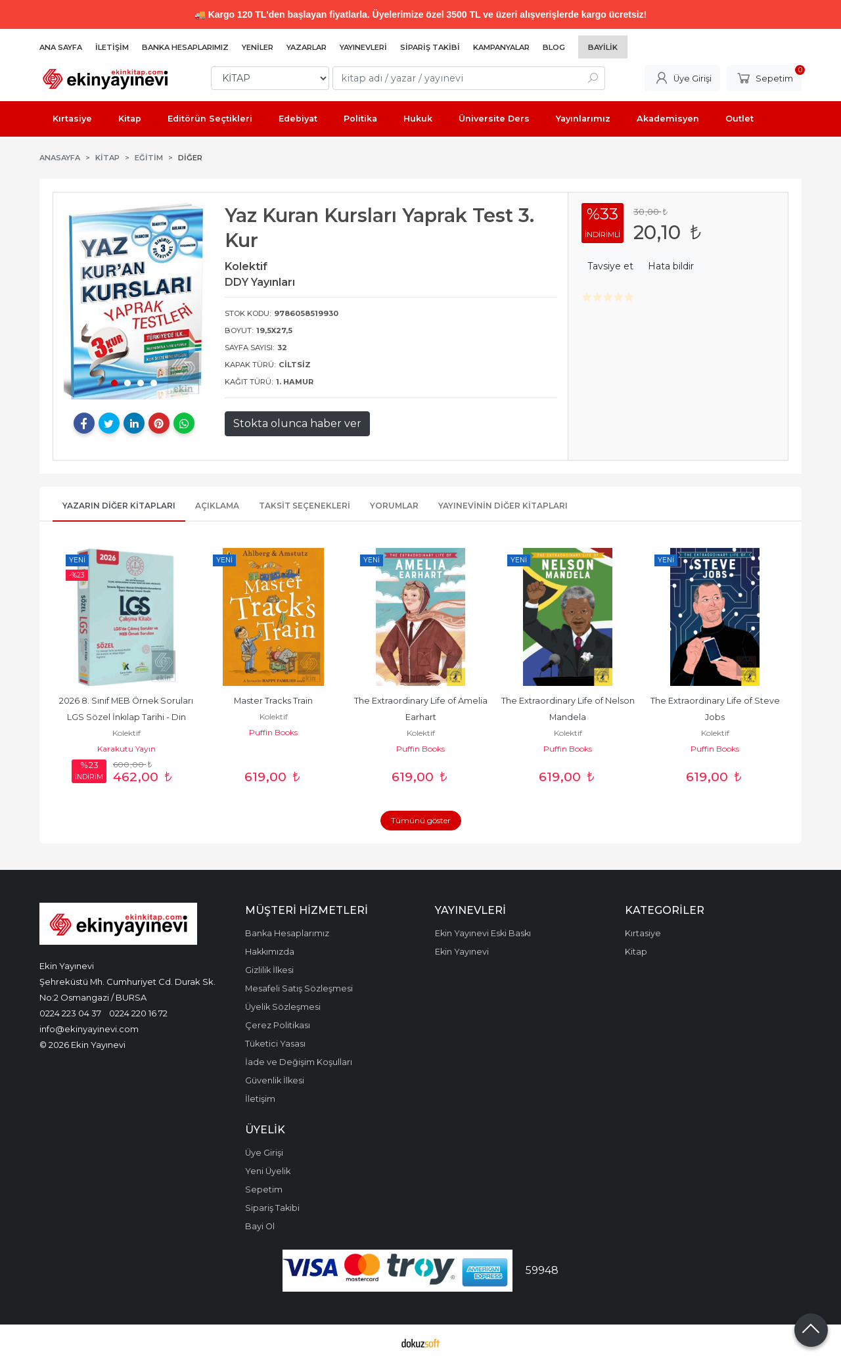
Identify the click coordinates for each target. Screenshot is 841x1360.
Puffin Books (273, 732)
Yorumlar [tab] (394, 505)
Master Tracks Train (273, 701)
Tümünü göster (421, 820)
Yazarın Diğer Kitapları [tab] (118, 505)
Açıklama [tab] (217, 505)
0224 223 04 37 (70, 1013)
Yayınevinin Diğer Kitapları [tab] (503, 505)
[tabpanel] (134, 301)
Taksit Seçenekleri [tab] (304, 505)
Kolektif (126, 733)
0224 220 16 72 (138, 1013)
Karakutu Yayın (126, 749)
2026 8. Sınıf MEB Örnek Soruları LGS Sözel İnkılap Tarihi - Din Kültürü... (127, 717)
